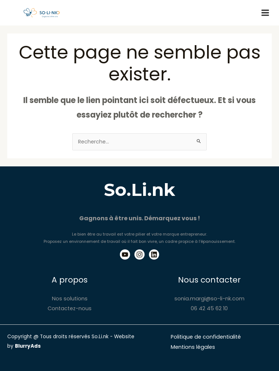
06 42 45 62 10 (209, 308)
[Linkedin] (154, 254)
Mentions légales (193, 347)
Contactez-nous (70, 308)
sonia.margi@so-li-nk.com (209, 298)
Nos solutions (70, 298)
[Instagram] (139, 254)
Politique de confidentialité (206, 336)
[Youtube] (125, 254)
